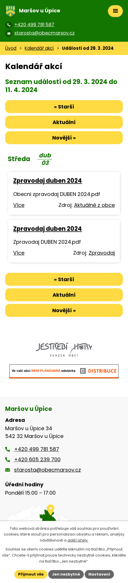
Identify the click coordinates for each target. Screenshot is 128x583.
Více (18, 205)
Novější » (64, 137)
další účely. (77, 540)
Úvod (10, 48)
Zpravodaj (102, 252)
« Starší (64, 106)
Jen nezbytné (66, 574)
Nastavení (99, 574)
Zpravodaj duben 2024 (47, 180)
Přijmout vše (31, 574)
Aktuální (64, 122)
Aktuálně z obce (94, 205)
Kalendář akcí (39, 48)
